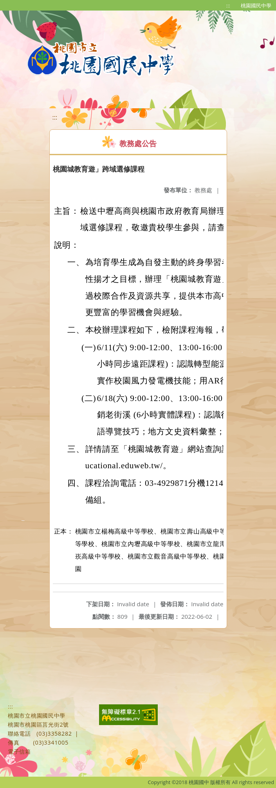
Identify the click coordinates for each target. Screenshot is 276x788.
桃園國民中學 (256, 5)
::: (228, 5)
